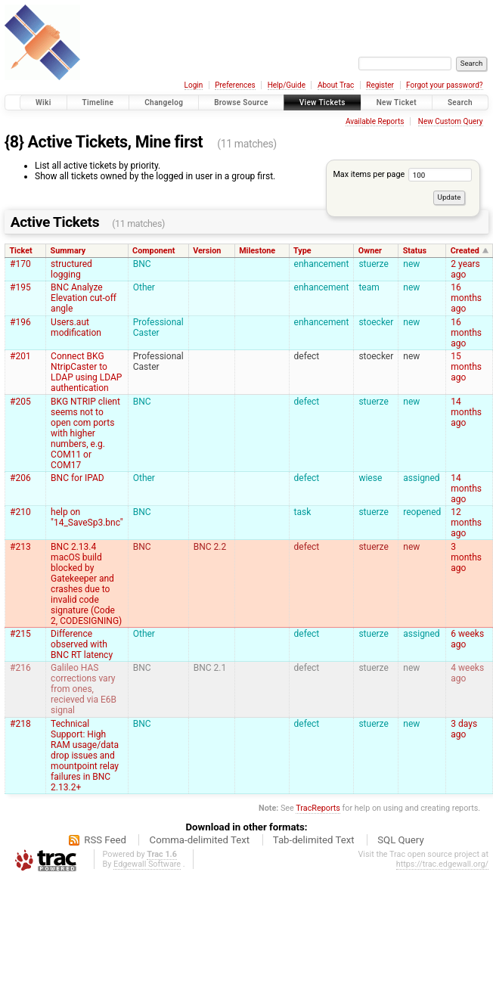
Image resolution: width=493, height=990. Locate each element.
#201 (20, 356)
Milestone (257, 251)
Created (465, 251)
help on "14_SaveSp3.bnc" (87, 517)
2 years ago (465, 269)
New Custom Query (450, 121)
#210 (20, 512)
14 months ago (466, 412)
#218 (20, 723)
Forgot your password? (444, 85)
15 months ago (466, 367)
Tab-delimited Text (314, 840)
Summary (68, 251)
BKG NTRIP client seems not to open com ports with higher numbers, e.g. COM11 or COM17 (85, 433)
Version (207, 251)
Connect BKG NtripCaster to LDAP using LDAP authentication (86, 372)
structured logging (71, 269)
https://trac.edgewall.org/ (442, 864)
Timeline (98, 102)
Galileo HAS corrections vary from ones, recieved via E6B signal (83, 689)
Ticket (20, 251)
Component (153, 251)
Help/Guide (286, 85)
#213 (20, 547)
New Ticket (397, 102)
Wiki (43, 102)
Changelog (163, 102)
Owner (370, 251)
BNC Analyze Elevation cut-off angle (83, 298)
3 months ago (466, 557)
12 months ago (466, 522)
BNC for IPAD (77, 478)
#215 (20, 633)
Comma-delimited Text (200, 840)
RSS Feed (105, 840)
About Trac (336, 85)
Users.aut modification (76, 327)
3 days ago (464, 729)
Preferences (235, 85)
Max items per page (402, 174)
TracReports (318, 808)
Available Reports (375, 121)
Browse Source (241, 102)
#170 (20, 264)
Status (414, 251)
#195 (20, 287)
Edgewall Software (147, 864)
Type (302, 251)
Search (460, 102)
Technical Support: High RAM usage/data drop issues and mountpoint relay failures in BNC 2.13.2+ (85, 755)
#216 (20, 668)
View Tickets (322, 102)
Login (193, 85)
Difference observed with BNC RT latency (82, 644)
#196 (20, 322)
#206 (20, 478)
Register (380, 85)
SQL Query (400, 840)
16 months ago (466, 298)
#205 (20, 401)
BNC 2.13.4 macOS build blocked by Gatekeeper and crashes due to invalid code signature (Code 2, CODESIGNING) (86, 584)
